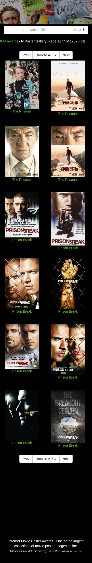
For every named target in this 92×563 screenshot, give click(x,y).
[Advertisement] (46, 13)
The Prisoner (22, 111)
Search (79, 30)
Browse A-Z (46, 55)
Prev (26, 55)
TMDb (50, 551)
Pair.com (77, 551)
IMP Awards (9, 41)
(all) (82, 41)
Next (66, 55)
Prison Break (22, 240)
